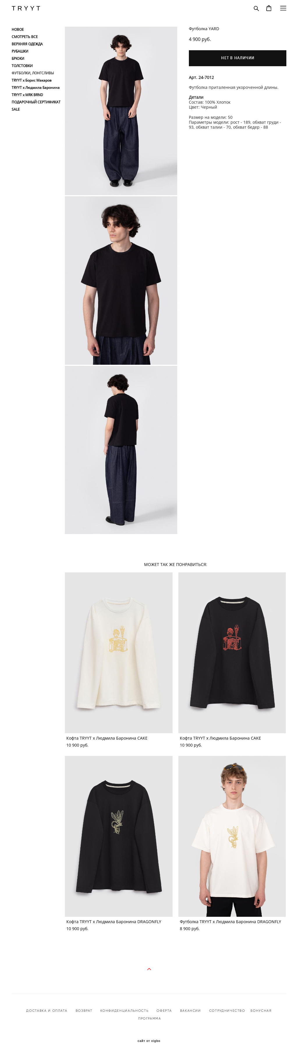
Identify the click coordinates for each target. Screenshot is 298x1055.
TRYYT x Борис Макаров (32, 80)
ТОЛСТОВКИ (22, 66)
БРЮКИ (18, 58)
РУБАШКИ (20, 51)
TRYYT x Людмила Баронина (36, 87)
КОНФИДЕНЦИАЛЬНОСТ (123, 1011)
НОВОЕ (18, 29)
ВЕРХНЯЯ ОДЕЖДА (27, 44)
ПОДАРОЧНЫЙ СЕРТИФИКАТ (36, 102)
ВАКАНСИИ (190, 1011)
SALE (16, 109)
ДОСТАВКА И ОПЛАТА (46, 1011)
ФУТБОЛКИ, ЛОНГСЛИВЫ (33, 73)
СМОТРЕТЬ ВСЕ (25, 37)
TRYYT (27, 8)
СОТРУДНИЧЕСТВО (226, 1011)
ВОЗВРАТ (84, 1011)
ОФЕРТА (164, 1011)
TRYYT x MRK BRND (27, 95)
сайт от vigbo (149, 1041)
